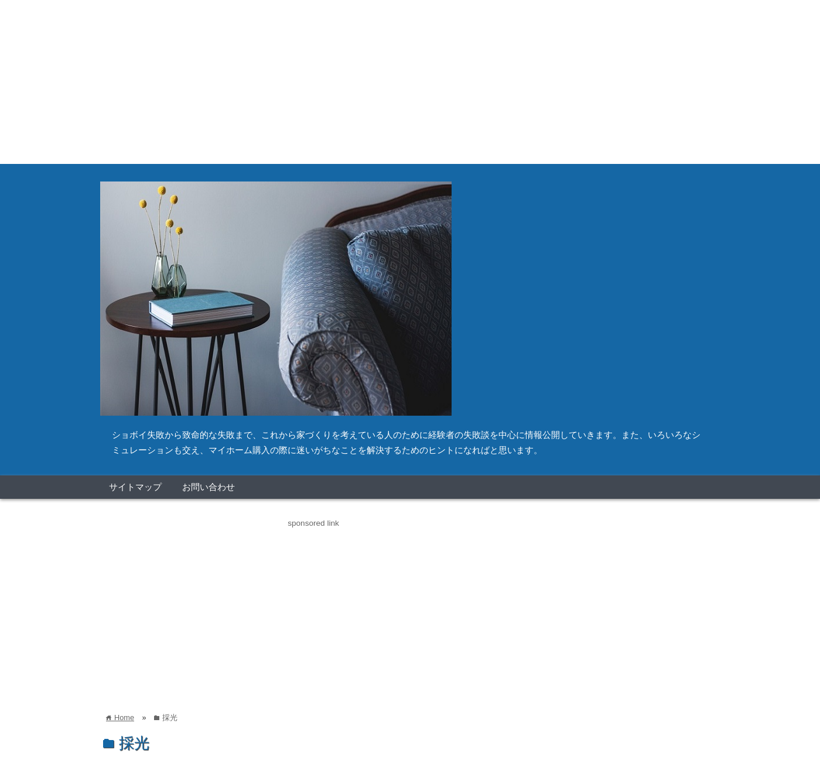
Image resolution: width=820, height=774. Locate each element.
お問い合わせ (208, 487)
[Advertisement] (351, 82)
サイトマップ (135, 487)
